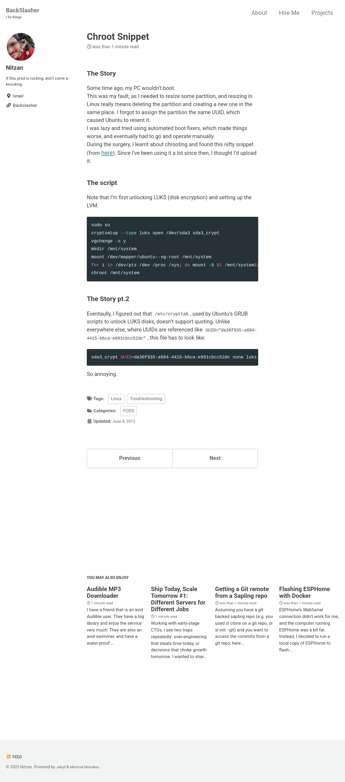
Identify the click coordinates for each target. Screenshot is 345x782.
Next (215, 494)
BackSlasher (22, 13)
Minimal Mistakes (87, 767)
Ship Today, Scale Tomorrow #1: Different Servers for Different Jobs (178, 637)
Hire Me (289, 13)
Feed (14, 757)
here (130, 163)
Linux (116, 433)
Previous (130, 494)
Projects (322, 13)
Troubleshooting (146, 433)
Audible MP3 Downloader (104, 630)
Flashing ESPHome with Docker (304, 630)
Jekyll (61, 767)
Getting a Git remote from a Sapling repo (242, 630)
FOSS (128, 445)
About (259, 13)
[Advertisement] (213, 566)
